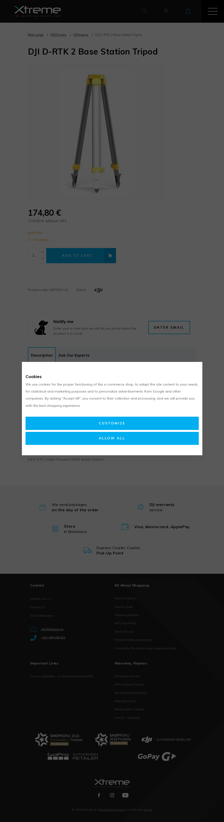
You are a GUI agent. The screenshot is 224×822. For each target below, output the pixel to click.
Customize (112, 423)
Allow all (112, 438)
